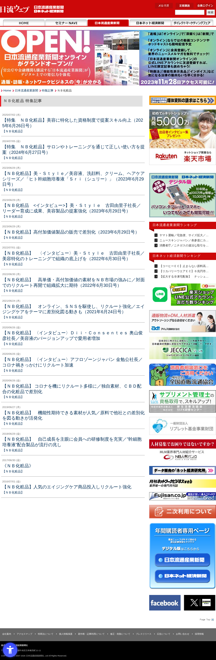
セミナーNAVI (66, 23)
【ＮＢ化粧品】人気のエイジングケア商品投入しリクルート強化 (66, 486)
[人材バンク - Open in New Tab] (182, 451)
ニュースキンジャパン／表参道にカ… (184, 240)
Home (24, 23)
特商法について (45, 634)
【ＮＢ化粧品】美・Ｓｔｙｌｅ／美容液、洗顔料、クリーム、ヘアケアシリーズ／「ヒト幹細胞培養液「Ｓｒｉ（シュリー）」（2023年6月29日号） (73, 179)
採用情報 (199, 634)
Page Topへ (206, 619)
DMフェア (192, 23)
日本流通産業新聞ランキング (175, 225)
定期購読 (185, 5)
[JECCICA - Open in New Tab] (182, 349)
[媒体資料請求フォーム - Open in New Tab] (182, 101)
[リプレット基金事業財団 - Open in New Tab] (182, 426)
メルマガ (164, 5)
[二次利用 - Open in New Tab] (182, 512)
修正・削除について (120, 634)
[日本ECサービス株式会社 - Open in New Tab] (182, 295)
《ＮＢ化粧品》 (17, 465)
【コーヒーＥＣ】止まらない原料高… (184, 266)
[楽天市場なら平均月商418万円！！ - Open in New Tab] (182, 138)
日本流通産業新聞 (108, 23)
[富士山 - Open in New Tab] (182, 497)
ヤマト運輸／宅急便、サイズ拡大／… (184, 235)
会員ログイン (205, 5)
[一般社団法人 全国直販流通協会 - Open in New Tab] (182, 375)
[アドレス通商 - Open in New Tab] (182, 322)
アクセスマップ (24, 634)
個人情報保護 (65, 634)
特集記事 (47, 90)
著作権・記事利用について (91, 634)
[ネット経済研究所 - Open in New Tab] (182, 471)
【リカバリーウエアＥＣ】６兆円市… (184, 271)
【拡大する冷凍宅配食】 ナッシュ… (184, 276)
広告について (163, 634)
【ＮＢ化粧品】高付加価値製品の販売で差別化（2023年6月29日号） (70, 232)
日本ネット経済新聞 (150, 23)
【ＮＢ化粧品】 (13, 131)
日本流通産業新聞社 (32, 9)
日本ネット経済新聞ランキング (177, 256)
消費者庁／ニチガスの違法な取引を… (184, 245)
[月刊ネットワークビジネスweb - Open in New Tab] (182, 484)
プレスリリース (143, 634)
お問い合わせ (182, 634)
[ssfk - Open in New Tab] (182, 402)
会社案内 (6, 634)
